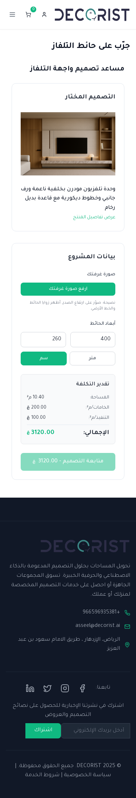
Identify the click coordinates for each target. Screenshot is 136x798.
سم (44, 358)
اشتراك (43, 730)
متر (92, 358)
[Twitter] (47, 688)
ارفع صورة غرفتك (68, 289)
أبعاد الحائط (102, 324)
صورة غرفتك (101, 274)
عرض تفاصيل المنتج (94, 217)
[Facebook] (82, 688)
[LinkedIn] (30, 688)
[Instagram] (65, 688)
